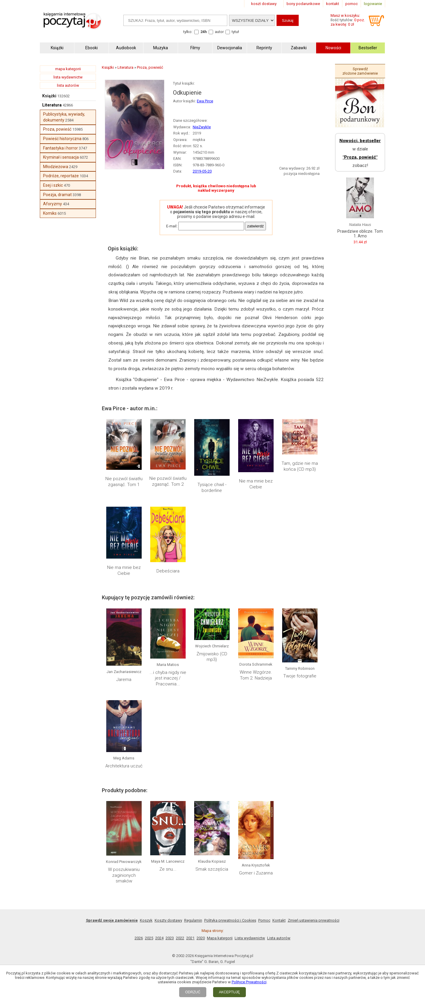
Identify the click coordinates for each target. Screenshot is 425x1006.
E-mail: (171, 226)
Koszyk (146, 920)
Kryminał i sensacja (61, 157)
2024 (159, 938)
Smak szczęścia (211, 869)
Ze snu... (167, 869)
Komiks (50, 213)
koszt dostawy (264, 3)
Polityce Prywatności (249, 982)
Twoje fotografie (299, 676)
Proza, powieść (57, 129)
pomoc (351, 3)
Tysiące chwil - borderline (211, 487)
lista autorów (68, 85)
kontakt (332, 3)
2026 (139, 938)
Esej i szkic (53, 185)
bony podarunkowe (303, 3)
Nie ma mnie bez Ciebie (256, 484)
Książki (49, 95)
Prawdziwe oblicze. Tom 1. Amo (360, 233)
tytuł (235, 31)
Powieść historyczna (62, 138)
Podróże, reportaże (61, 175)
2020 (201, 938)
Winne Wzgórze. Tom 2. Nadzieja (256, 675)
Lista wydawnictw (250, 938)
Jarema (123, 679)
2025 (149, 938)
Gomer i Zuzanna (256, 873)
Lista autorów (278, 938)
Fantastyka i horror (60, 148)
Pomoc (264, 920)
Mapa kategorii (220, 938)
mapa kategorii (68, 69)
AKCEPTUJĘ (229, 992)
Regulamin (193, 920)
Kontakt (279, 920)
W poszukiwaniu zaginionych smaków (124, 875)
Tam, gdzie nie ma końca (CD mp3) (300, 466)
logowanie (373, 3)
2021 (190, 938)
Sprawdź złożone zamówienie (360, 71)
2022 (180, 938)
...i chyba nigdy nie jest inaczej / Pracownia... (168, 678)
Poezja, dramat (57, 194)
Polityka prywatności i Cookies (230, 920)
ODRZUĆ (192, 992)
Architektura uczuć (124, 766)
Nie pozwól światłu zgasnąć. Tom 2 (168, 481)
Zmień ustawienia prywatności (313, 920)
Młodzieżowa (55, 166)
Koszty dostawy (168, 920)
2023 (170, 938)
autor (219, 31)
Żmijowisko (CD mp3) (212, 656)
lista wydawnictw (68, 77)
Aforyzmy (52, 203)
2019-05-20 (202, 171)
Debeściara (167, 571)
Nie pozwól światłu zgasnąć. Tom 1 (124, 481)
